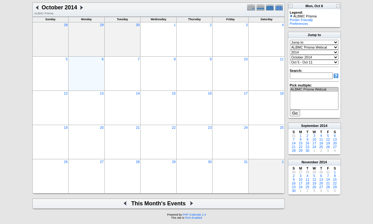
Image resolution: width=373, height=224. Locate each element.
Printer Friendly (301, 20)
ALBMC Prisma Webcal (314, 89)
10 (246, 59)
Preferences (299, 24)
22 (174, 127)
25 (282, 127)
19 (66, 127)
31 (246, 162)
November (310, 162)
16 (210, 93)
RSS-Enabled (193, 217)
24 (246, 127)
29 (101, 25)
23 (210, 127)
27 (101, 162)
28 (66, 25)
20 (101, 127)
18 (282, 93)
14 (138, 93)
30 (138, 25)
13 (101, 93)
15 (174, 93)
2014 (323, 126)
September (310, 126)
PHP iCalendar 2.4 (194, 214)
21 (138, 127)
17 (246, 93)
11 (282, 59)
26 (66, 162)
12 (66, 93)
